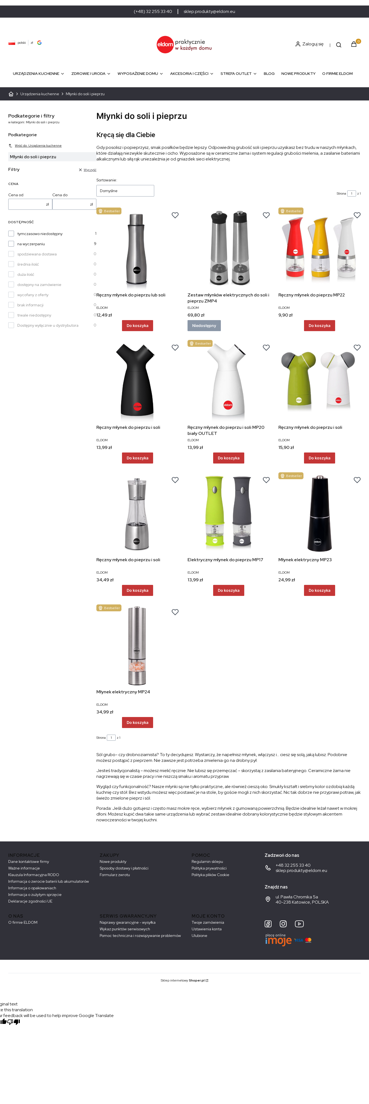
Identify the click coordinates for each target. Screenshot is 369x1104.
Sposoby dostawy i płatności (124, 868)
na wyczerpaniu (31, 243)
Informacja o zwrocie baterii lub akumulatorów (48, 881)
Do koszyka (137, 325)
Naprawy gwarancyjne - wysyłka (128, 922)
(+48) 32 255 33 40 (153, 11)
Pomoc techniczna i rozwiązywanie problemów (140, 935)
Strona (341, 193)
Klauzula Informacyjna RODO (33, 874)
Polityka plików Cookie (210, 874)
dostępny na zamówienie (39, 284)
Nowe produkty (113, 861)
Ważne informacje (24, 868)
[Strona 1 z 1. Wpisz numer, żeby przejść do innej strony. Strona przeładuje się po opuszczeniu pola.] (351, 193)
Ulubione (199, 935)
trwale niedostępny (34, 315)
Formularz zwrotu (115, 874)
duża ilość (25, 274)
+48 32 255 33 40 (293, 865)
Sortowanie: (106, 180)
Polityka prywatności (209, 868)
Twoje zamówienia (208, 922)
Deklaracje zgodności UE (30, 901)
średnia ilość (28, 264)
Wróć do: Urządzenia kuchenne (35, 145)
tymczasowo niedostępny (40, 233)
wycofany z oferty (32, 294)
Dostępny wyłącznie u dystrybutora (47, 325)
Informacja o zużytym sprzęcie (35, 894)
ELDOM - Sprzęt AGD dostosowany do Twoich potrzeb (11, 94)
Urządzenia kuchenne (39, 93)
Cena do (59, 194)
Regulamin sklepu (207, 861)
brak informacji (30, 304)
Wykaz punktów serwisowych (125, 928)
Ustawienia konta (207, 928)
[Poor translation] (13, 1022)
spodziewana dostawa (37, 254)
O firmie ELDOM (22, 922)
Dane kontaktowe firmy (28, 861)
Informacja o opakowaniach (32, 887)
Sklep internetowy (183, 980)
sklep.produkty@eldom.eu (209, 11)
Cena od (15, 194)
